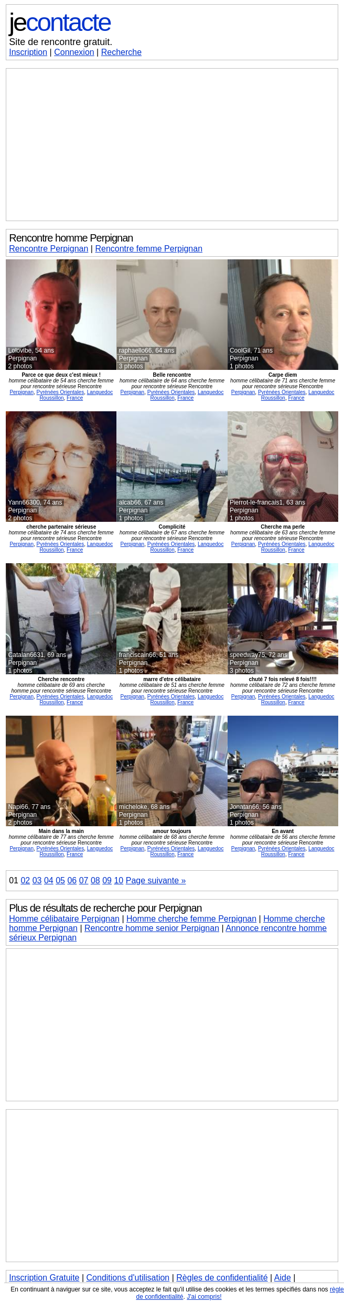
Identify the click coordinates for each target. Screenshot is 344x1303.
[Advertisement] (172, 144)
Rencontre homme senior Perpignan (151, 928)
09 (107, 880)
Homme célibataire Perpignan (64, 918)
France (75, 398)
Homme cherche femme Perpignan (191, 918)
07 (84, 880)
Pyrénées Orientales (60, 392)
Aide (282, 1277)
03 (37, 880)
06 (72, 880)
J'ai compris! (204, 1296)
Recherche (121, 52)
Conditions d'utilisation (128, 1277)
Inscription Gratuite (44, 1277)
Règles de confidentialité (221, 1277)
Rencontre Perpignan (48, 248)
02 (25, 880)
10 (118, 880)
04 (48, 880)
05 (60, 880)
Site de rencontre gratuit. (60, 42)
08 (95, 880)
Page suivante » (156, 880)
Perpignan (21, 392)
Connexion (74, 52)
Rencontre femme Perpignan (148, 248)
